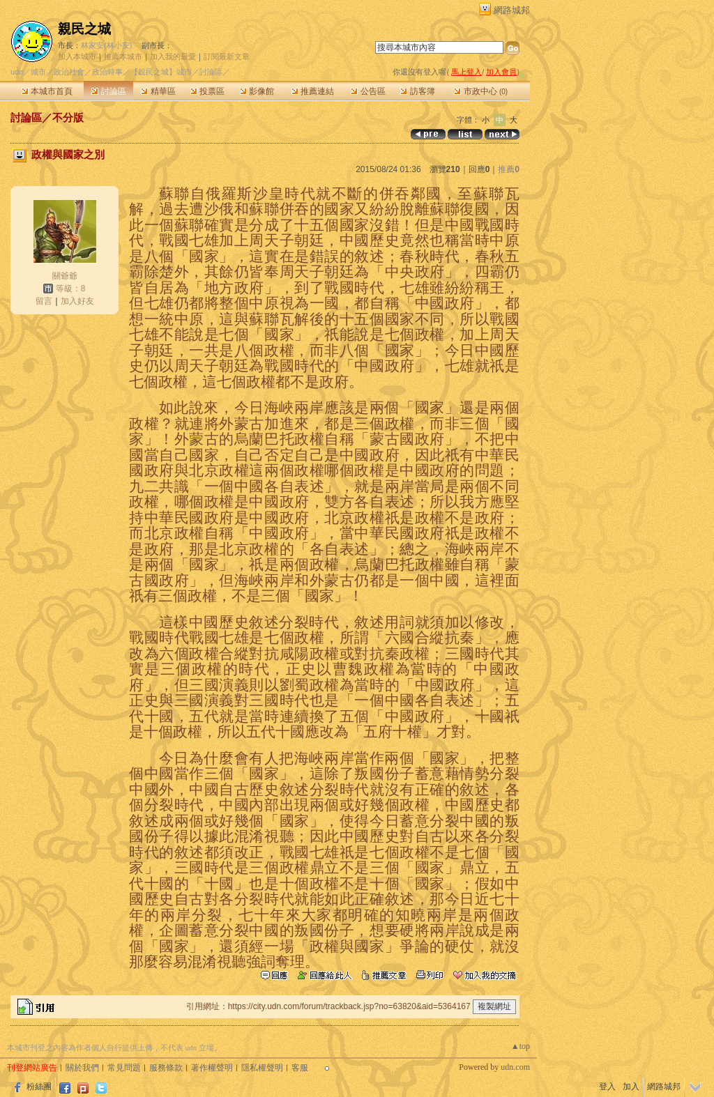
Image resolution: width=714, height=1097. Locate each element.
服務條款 (166, 1068)
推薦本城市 (123, 56)
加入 (631, 1086)
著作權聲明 (212, 1068)
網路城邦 (512, 10)
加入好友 (77, 301)
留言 (44, 301)
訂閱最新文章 (227, 56)
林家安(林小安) (106, 45)
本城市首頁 (47, 91)
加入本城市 (77, 56)
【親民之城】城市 (161, 72)
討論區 (108, 91)
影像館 (257, 91)
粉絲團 (39, 1086)
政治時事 (107, 72)
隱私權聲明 (262, 1068)
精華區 (158, 91)
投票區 (207, 91)
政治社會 (69, 72)
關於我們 (82, 1068)
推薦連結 (312, 91)
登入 (607, 1086)
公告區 (368, 91)
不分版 (68, 117)
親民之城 (84, 29)
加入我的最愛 (173, 56)
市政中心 (481, 91)
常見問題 (124, 1068)
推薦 (508, 169)
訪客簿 (417, 91)
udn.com (515, 1067)
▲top (520, 1046)
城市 (38, 72)
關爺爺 (64, 276)
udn (16, 72)
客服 (299, 1068)
